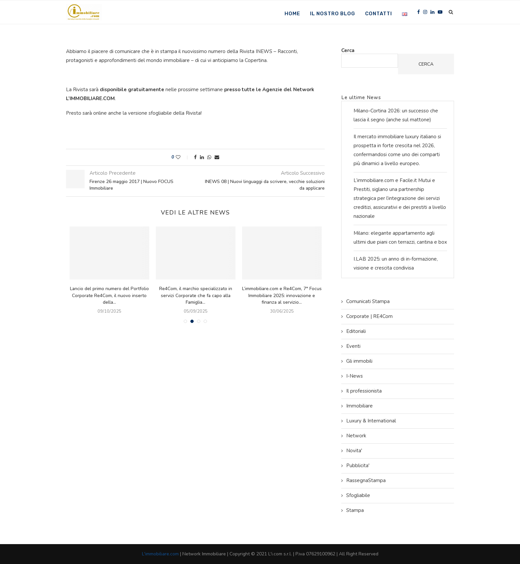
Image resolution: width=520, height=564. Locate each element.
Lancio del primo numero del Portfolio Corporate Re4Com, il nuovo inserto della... (110, 295)
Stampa (355, 510)
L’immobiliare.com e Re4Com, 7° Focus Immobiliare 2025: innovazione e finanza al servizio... (283, 295)
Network (356, 435)
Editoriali (356, 331)
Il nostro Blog (332, 14)
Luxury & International (371, 420)
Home (292, 14)
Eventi (353, 346)
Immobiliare (359, 406)
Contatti (378, 14)
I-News (354, 376)
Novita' (354, 450)
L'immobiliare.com (160, 554)
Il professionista (364, 391)
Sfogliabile (358, 495)
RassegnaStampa (366, 480)
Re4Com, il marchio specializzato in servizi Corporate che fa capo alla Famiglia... (197, 295)
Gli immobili (359, 361)
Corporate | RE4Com (369, 316)
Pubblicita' (357, 465)
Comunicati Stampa (368, 301)
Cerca (348, 50)
